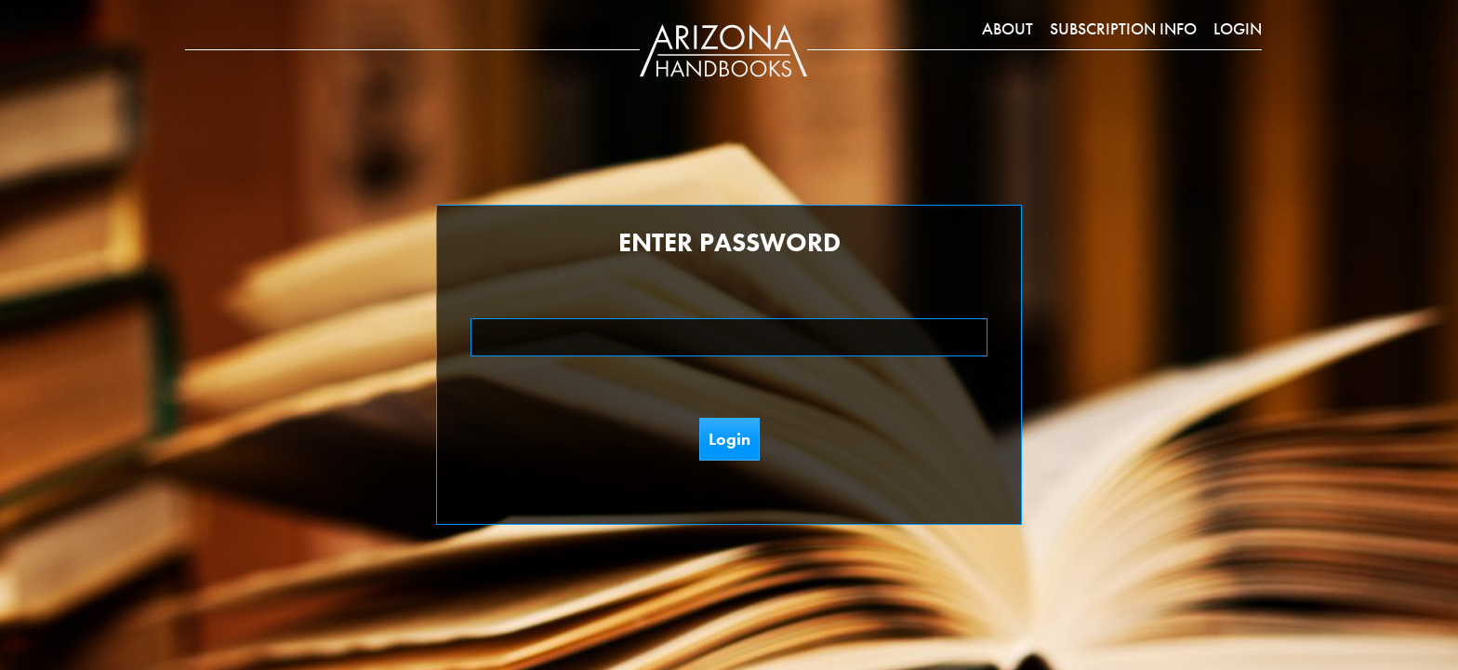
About (1007, 28)
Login (1237, 28)
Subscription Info (1123, 28)
